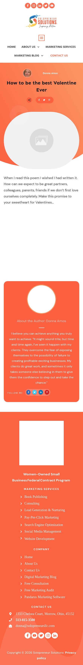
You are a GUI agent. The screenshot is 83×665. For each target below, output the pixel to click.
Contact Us (32, 570)
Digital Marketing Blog (40, 577)
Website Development (39, 539)
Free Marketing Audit (39, 590)
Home (28, 557)
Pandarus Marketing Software (44, 597)
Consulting (31, 503)
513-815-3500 (25, 620)
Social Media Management (42, 531)
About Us (31, 564)
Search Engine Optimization (43, 525)
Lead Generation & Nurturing (44, 510)
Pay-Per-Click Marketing (41, 517)
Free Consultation (36, 583)
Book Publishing (35, 497)
